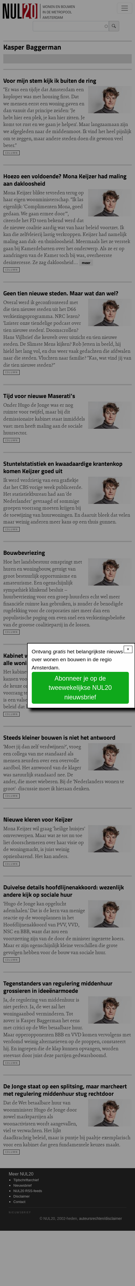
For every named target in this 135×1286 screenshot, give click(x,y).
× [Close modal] (128, 649)
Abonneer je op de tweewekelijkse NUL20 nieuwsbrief (80, 688)
